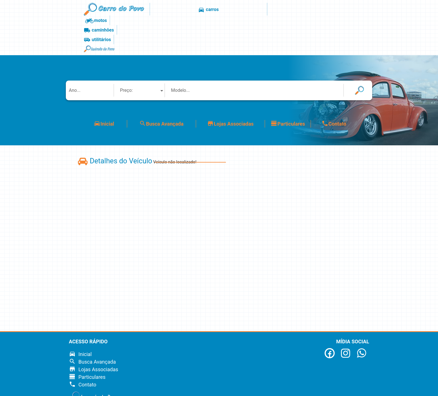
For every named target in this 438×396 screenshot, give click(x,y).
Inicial (104, 86)
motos (216, 10)
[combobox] (142, 53)
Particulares (288, 86)
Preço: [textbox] (126, 53)
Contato (334, 86)
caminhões (249, 10)
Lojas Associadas (230, 86)
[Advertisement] (401, 198)
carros (188, 10)
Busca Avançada (161, 86)
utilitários (283, 10)
